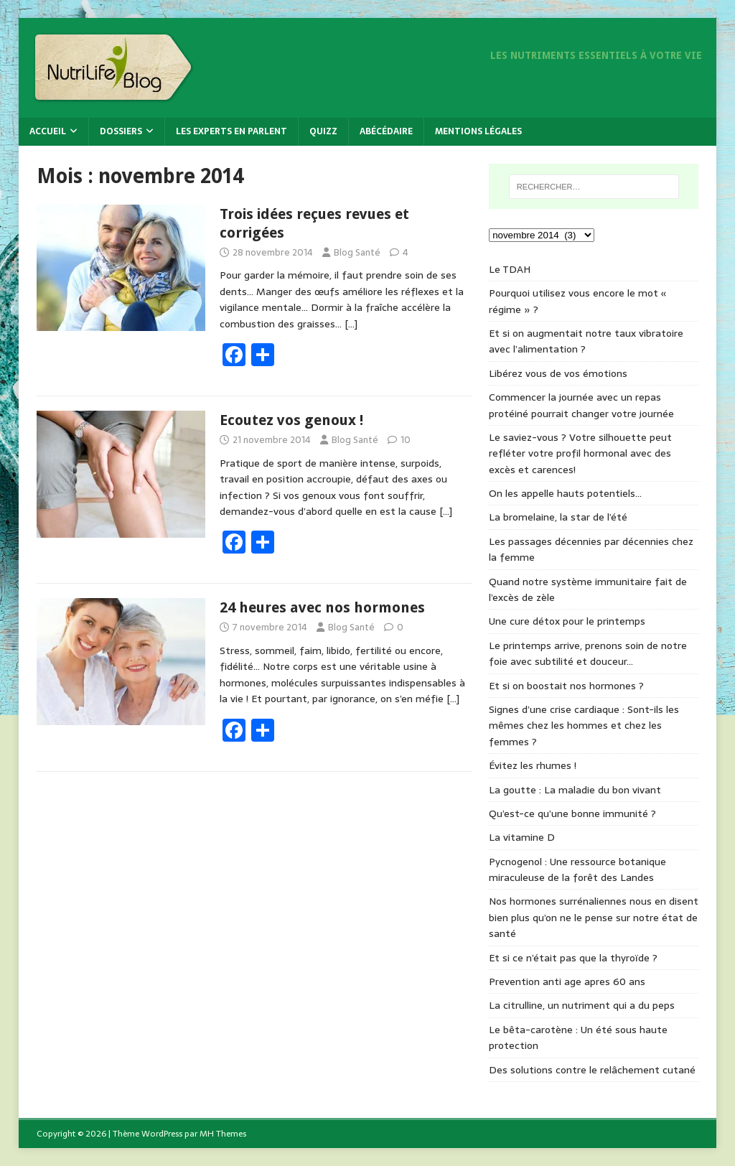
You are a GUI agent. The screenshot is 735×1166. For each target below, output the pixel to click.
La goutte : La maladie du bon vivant (575, 790)
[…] (351, 324)
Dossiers (121, 131)
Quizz (323, 131)
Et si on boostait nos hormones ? (566, 686)
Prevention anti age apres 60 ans (567, 981)
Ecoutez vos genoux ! (291, 420)
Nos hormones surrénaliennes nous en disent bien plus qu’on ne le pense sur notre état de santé (593, 917)
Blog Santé (357, 252)
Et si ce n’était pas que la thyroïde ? (573, 958)
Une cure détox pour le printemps (567, 621)
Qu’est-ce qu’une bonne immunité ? (572, 813)
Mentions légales (478, 131)
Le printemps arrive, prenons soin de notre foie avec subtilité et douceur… (588, 653)
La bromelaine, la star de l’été (558, 517)
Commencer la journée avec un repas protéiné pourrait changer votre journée (581, 405)
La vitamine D (522, 837)
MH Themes (223, 1134)
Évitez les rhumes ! (532, 765)
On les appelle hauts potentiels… (565, 493)
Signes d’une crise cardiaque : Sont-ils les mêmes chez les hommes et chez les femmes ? (584, 725)
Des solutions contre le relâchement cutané (592, 1070)
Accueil (47, 131)
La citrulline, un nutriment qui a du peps (582, 1005)
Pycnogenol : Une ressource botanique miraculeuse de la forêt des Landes (577, 869)
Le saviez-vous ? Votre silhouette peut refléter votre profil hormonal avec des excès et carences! (580, 453)
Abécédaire (386, 131)
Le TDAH (509, 269)
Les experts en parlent (231, 131)
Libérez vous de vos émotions (558, 373)
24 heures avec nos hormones (322, 607)
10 (406, 439)
